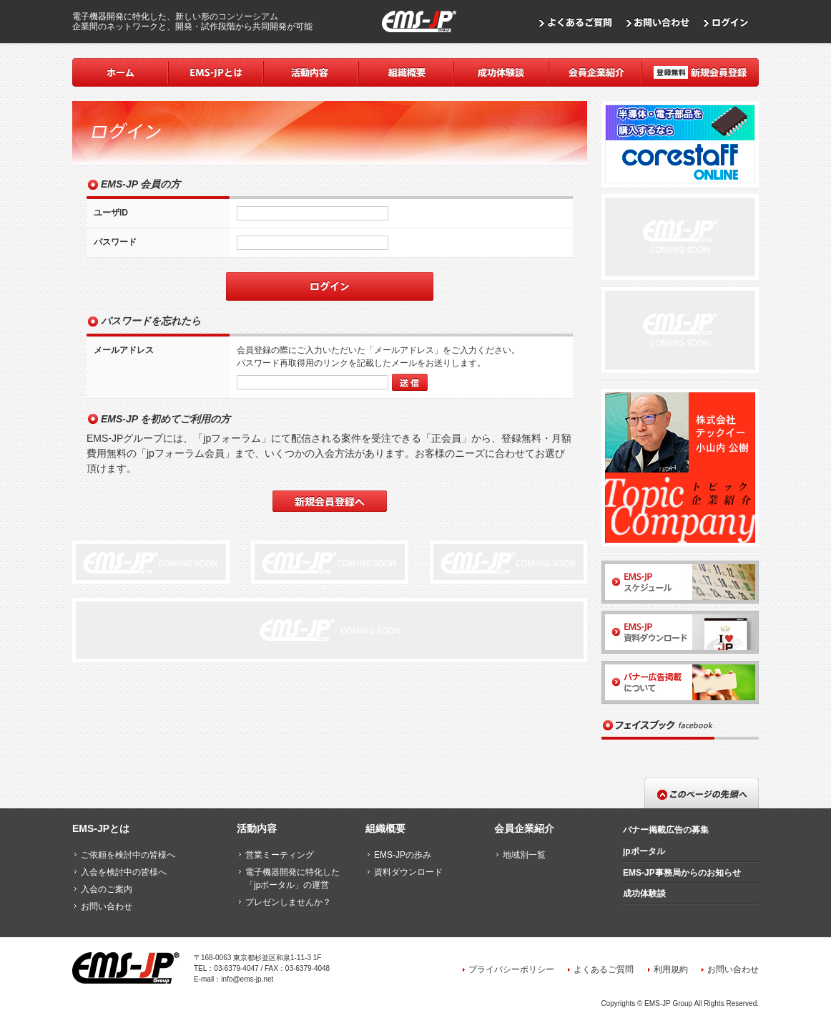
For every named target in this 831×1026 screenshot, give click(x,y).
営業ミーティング (279, 855)
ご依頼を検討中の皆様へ (128, 855)
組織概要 (385, 828)
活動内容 (257, 828)
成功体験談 (644, 894)
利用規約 (671, 969)
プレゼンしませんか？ (288, 902)
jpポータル (644, 851)
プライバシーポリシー (511, 969)
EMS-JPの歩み (402, 855)
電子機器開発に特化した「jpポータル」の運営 (292, 878)
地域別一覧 (524, 855)
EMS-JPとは (100, 828)
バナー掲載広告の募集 (666, 830)
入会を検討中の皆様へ (124, 872)
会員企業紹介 (524, 828)
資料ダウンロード (408, 872)
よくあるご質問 (604, 969)
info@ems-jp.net (247, 979)
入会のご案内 (106, 889)
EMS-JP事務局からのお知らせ (682, 873)
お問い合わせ (106, 906)
